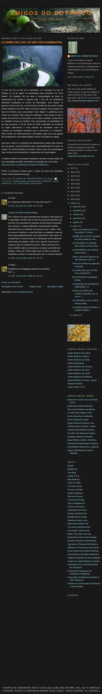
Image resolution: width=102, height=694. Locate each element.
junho (75, 315)
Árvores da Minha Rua (77, 513)
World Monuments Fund (78, 523)
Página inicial (35, 286)
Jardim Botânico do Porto (78, 370)
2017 (72, 168)
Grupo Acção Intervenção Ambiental (83, 551)
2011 (72, 191)
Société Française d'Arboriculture (82, 541)
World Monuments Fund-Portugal (82, 537)
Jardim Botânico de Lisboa (79, 353)
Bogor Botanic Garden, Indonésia (82, 440)
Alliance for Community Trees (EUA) (83, 547)
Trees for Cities (74, 483)
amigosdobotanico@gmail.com (85, 101)
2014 (72, 180)
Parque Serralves (75, 383)
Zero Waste (36, 183)
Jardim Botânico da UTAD (79, 373)
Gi (9, 198)
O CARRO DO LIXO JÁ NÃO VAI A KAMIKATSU (32, 42)
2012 (72, 187)
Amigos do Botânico (51, 13)
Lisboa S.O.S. (74, 476)
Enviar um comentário (11, 282)
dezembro (77, 206)
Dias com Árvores (75, 496)
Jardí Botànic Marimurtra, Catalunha (83, 447)
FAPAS (71, 466)
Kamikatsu (7, 183)
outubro (76, 214)
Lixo (15, 183)
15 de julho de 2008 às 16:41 (25, 276)
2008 (72, 203)
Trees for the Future (76, 507)
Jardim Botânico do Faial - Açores (82, 380)
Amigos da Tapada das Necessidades (84, 558)
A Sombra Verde (75, 486)
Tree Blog (72, 472)
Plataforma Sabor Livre (77, 520)
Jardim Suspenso (75, 493)
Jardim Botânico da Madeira (80, 377)
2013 (72, 184)
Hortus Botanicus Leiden (78, 419)
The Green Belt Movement (79, 527)
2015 (72, 176)
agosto (76, 222)
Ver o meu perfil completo (81, 77)
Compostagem (19, 181)
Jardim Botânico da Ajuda (79, 360)
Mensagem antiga (55, 286)
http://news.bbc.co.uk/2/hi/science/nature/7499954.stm (25, 165)
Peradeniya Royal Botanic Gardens (83, 443)
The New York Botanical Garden (81, 433)
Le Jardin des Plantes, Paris (80, 413)
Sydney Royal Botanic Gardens (81, 430)
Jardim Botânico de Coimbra (80, 366)
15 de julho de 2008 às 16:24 (25, 258)
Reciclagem (23, 183)
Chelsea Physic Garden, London (82, 426)
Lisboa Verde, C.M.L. (77, 387)
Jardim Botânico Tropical (78, 356)
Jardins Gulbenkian (76, 363)
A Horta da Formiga (76, 500)
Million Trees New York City (79, 534)
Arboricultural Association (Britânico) (83, 554)
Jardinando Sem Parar (77, 510)
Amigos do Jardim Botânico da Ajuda (83, 561)
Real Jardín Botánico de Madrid (81, 409)
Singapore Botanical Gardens (80, 437)
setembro (77, 218)
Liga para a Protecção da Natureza (83, 544)
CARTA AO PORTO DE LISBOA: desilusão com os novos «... (85, 294)
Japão (56, 181)
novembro (77, 210)
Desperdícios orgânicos (39, 181)
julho (75, 226)
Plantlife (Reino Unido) (77, 517)
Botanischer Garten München (80, 406)
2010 (72, 195)
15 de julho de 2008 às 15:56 (25, 206)
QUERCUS (72, 469)
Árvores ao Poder (75, 490)
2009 (72, 199)
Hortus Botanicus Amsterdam (80, 416)
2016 (72, 172)
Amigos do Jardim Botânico (20, 212)
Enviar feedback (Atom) (22, 292)
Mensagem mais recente (12, 286)
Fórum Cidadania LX (76, 503)
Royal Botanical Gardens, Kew (81, 423)
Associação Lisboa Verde (78, 530)
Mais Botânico (74, 479)
